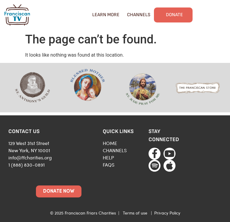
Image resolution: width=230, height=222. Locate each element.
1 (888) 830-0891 (26, 164)
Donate (174, 15)
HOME (110, 143)
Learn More (105, 15)
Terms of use (135, 213)
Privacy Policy (167, 213)
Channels (138, 15)
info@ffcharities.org (30, 157)
